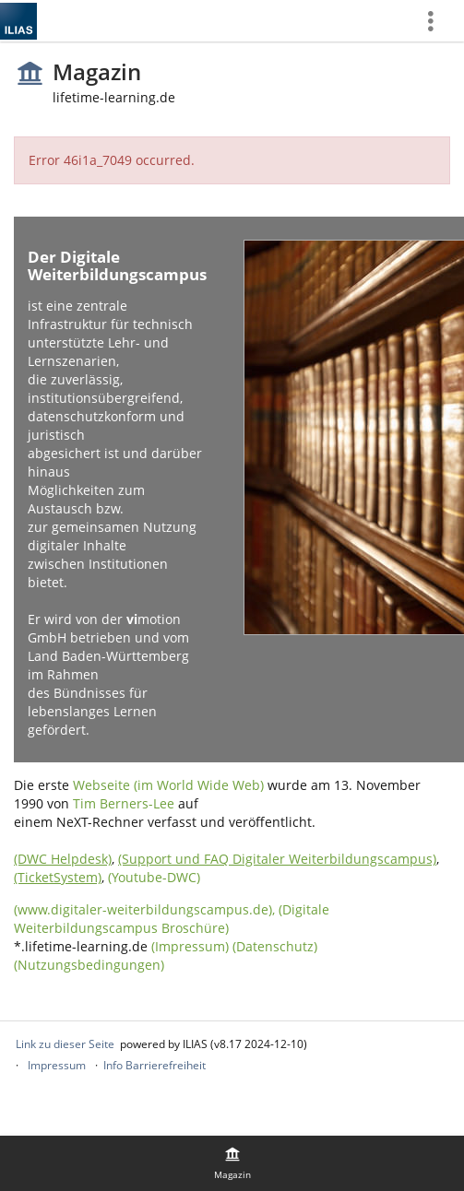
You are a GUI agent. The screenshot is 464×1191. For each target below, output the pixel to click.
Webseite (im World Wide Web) (168, 785)
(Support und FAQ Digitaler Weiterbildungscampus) (277, 858)
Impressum (57, 1065)
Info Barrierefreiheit (154, 1065)
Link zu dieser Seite (65, 1044)
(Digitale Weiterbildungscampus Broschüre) (171, 919)
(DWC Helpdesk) (63, 858)
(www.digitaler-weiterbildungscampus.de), (146, 909)
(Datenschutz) (274, 946)
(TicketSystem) (57, 877)
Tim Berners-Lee (123, 803)
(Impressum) (190, 946)
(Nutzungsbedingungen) (89, 964)
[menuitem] (437, 20)
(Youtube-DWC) (154, 877)
